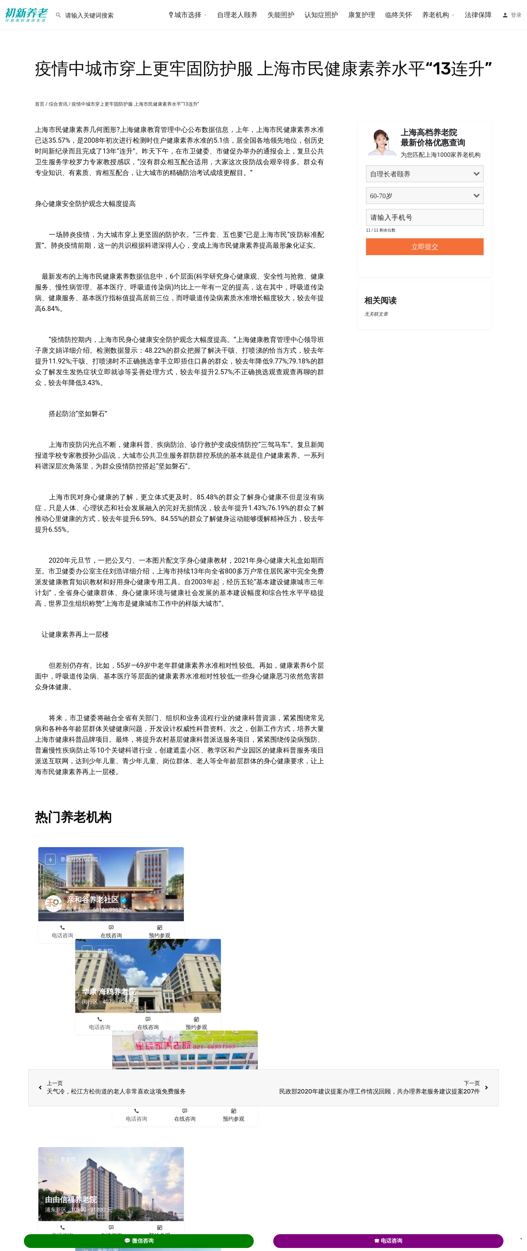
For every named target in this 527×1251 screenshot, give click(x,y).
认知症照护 (321, 15)
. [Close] (521, 1236)
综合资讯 (58, 104)
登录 (516, 15)
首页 (39, 104)
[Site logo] (27, 14)
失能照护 (281, 15)
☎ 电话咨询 (388, 1241)
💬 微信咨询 (139, 1241)
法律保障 (478, 15)
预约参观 (159, 935)
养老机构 (435, 15)
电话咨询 (62, 935)
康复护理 (361, 15)
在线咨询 (111, 935)
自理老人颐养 (237, 15)
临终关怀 (398, 15)
